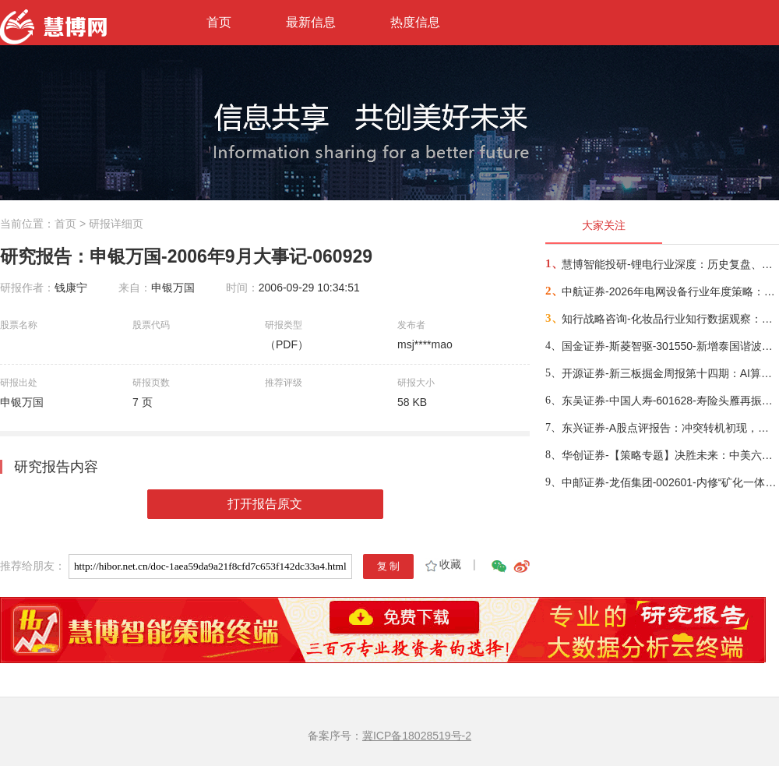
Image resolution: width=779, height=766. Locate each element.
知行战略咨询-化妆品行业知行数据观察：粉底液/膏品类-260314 (669, 318)
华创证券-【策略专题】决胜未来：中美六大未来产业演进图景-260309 (669, 455)
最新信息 (311, 22)
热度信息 (415, 22)
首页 (218, 22)
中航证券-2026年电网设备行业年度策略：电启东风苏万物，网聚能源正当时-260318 (669, 291)
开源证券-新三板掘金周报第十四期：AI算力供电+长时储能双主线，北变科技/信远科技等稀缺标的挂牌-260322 (669, 373)
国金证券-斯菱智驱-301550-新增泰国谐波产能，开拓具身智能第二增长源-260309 (669, 346)
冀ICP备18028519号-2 (416, 735)
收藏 (442, 564)
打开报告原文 (264, 503)
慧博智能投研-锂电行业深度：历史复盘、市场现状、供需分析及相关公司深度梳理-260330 (669, 264)
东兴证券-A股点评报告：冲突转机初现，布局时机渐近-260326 (669, 428)
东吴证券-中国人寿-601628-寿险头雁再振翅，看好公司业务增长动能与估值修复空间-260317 (669, 400)
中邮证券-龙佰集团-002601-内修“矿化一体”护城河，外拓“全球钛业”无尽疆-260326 (669, 482)
